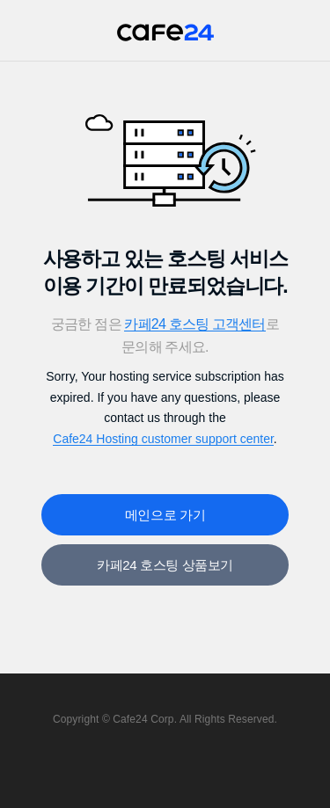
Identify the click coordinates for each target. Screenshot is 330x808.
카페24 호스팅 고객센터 (194, 324)
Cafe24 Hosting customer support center (163, 439)
